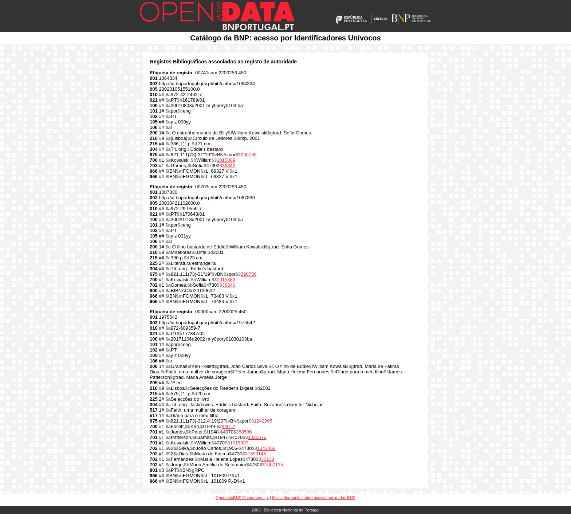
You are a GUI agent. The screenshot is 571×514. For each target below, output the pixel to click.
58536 (245, 432)
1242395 (263, 421)
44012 (228, 426)
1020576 (257, 437)
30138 (267, 459)
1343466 (266, 448)
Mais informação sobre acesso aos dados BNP (313, 497)
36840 (228, 165)
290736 (248, 154)
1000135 (274, 464)
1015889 (226, 160)
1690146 (257, 453)
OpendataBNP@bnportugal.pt (242, 497)
